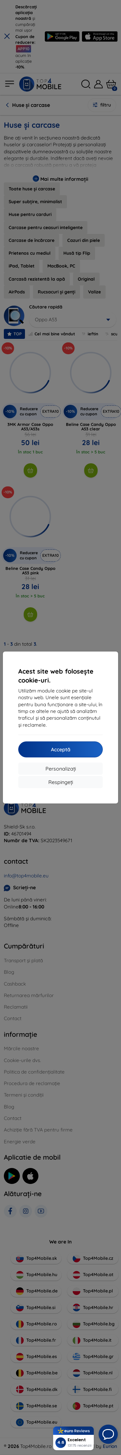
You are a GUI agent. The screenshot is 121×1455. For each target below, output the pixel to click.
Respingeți (60, 782)
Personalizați (60, 768)
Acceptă (60, 749)
